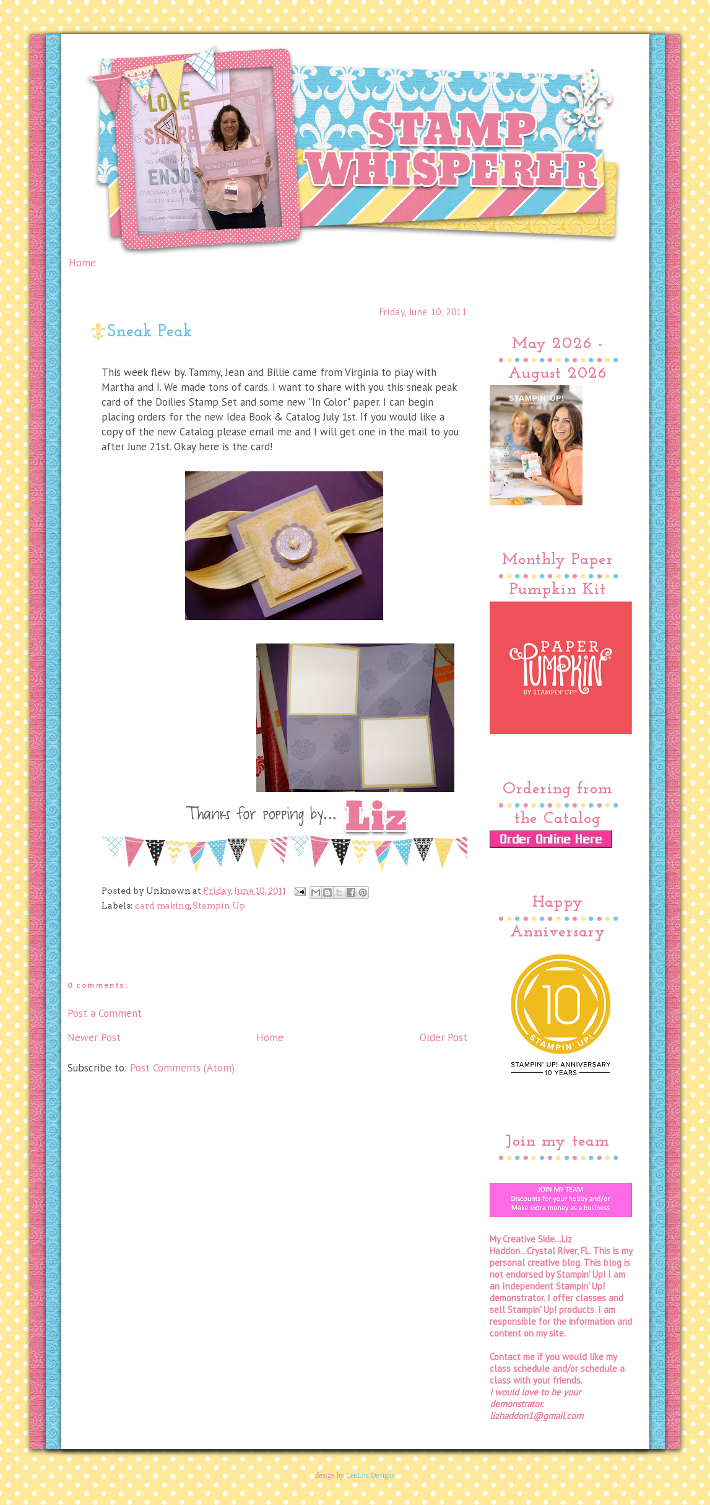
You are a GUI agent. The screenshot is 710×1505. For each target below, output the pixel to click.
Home (82, 262)
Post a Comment (104, 1013)
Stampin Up (219, 905)
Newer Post (94, 1037)
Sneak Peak (150, 332)
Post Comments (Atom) (182, 1068)
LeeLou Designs (370, 1475)
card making (162, 905)
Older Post (443, 1037)
